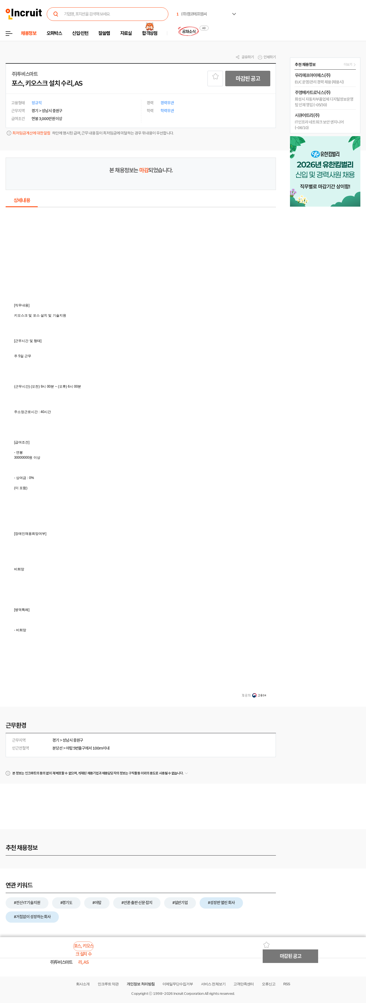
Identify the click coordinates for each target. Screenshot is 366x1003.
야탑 (69, 748)
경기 (55, 740)
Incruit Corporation (188, 993)
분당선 (57, 748)
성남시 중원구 (73, 740)
